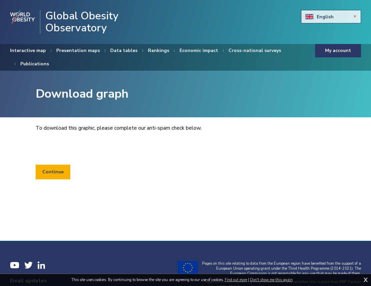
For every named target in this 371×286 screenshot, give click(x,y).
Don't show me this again (271, 279)
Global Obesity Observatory (82, 22)
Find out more (236, 279)
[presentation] (86, 148)
